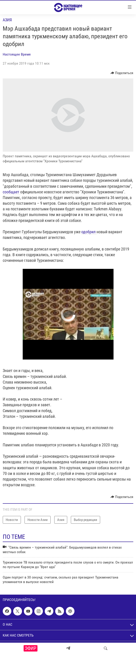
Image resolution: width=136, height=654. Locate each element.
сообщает (11, 192)
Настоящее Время (17, 54)
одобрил (88, 231)
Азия (7, 19)
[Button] (122, 73)
